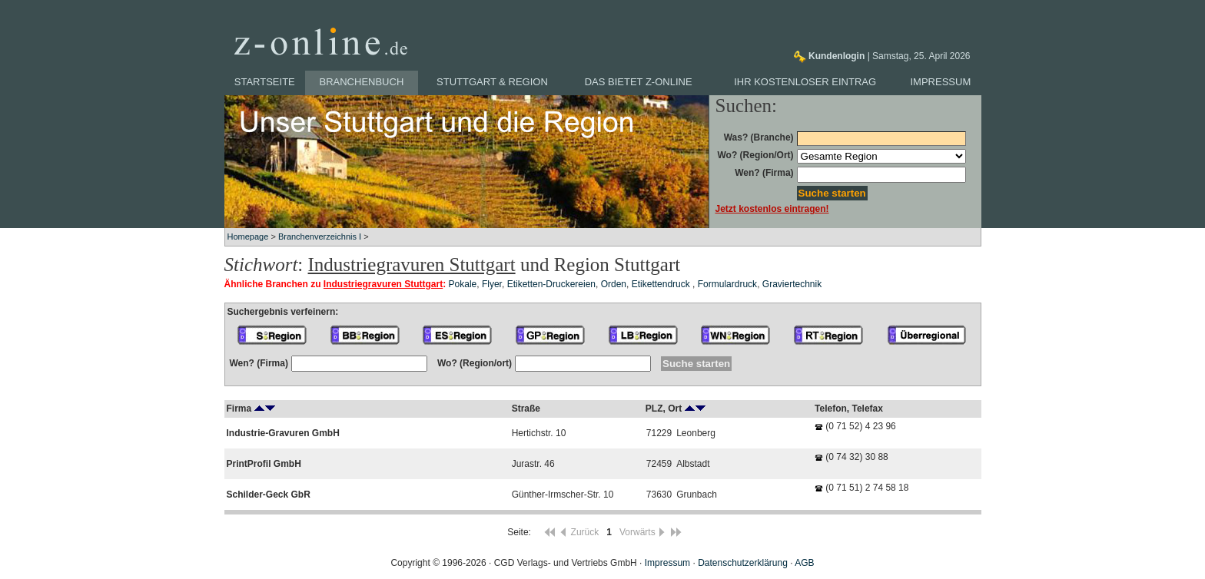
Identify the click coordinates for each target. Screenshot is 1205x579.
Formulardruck (727, 284)
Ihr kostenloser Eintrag (805, 82)
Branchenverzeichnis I (319, 236)
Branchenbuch (362, 82)
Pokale (463, 284)
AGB (804, 562)
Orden (613, 284)
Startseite (264, 82)
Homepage (248, 236)
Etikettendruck (662, 284)
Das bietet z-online (638, 82)
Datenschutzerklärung (743, 562)
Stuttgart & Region (492, 82)
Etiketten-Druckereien (551, 284)
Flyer (492, 284)
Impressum (941, 82)
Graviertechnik (792, 284)
